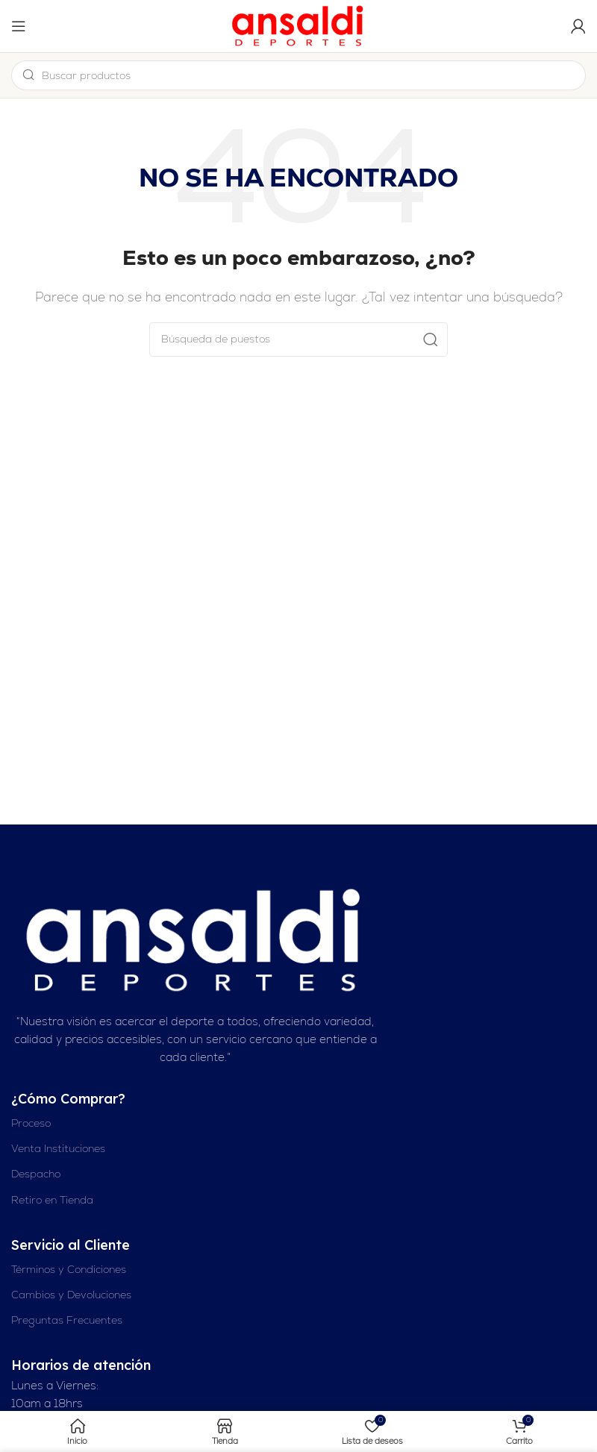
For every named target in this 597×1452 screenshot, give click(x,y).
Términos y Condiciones (68, 1269)
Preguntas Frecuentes (66, 1320)
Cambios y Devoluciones (71, 1294)
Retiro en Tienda (52, 1200)
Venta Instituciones (58, 1148)
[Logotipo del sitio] (298, 25)
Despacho (35, 1173)
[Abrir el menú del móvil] (19, 26)
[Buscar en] (298, 339)
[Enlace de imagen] (195, 940)
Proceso (31, 1123)
